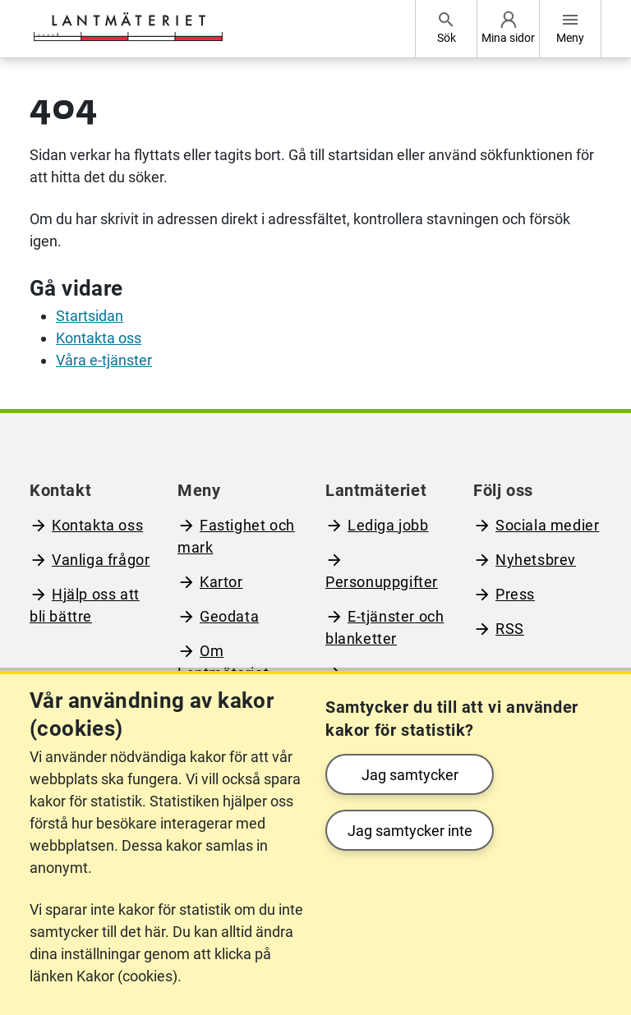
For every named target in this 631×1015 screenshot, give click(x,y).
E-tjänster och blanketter (384, 627)
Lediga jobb (388, 525)
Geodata (229, 616)
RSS (509, 628)
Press (515, 594)
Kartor (221, 581)
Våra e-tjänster (104, 360)
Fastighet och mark (236, 536)
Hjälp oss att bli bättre (85, 605)
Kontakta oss (98, 338)
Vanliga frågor (101, 559)
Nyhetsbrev (535, 559)
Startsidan (89, 315)
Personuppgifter (381, 581)
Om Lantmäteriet (223, 662)
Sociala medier (547, 525)
